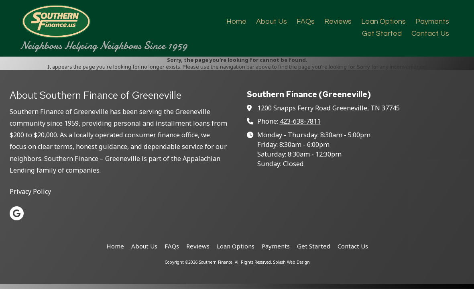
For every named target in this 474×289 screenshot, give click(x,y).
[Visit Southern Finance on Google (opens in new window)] (17, 213)
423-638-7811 (300, 121)
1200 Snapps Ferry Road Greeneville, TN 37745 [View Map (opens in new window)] (328, 108)
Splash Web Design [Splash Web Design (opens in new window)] (291, 262)
